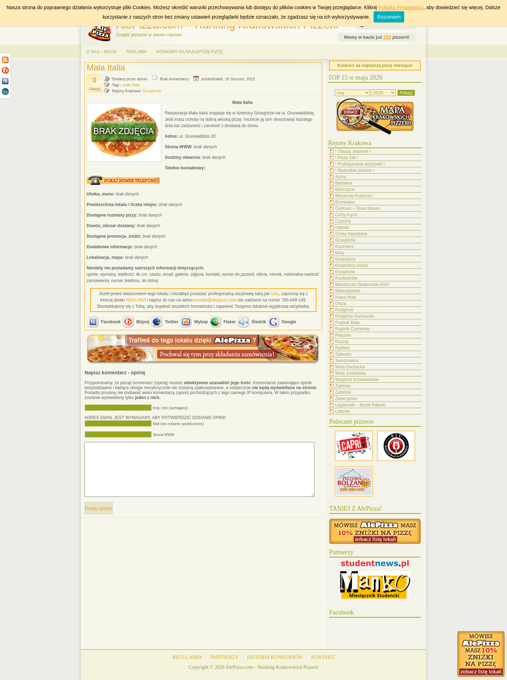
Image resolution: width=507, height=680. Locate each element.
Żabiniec (343, 385)
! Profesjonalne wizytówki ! (360, 164)
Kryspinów (345, 271)
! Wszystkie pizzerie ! (355, 170)
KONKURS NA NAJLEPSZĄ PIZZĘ (189, 51)
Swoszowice (346, 360)
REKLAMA (136, 51)
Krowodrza (345, 259)
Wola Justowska (350, 373)
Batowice (343, 183)
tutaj (275, 293)
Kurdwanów (346, 278)
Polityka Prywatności (400, 7)
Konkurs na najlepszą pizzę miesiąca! (375, 65)
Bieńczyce (345, 189)
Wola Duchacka (350, 366)
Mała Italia (106, 67)
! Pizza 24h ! (346, 157)
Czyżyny (343, 221)
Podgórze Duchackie (354, 316)
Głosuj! (94, 89)
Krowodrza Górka (351, 265)
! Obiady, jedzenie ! (353, 151)
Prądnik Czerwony (352, 328)
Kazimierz (344, 246)
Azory (340, 176)
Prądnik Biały (347, 322)
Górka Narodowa (351, 233)
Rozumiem (389, 17)
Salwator (343, 354)
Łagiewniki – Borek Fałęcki (360, 405)
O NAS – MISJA (101, 51)
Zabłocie (343, 392)
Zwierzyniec (346, 398)
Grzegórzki (151, 91)
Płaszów (343, 335)
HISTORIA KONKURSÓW (275, 657)
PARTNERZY (224, 657)
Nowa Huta (345, 297)
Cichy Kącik (346, 214)
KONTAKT (323, 657)
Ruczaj (341, 341)
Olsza (340, 303)
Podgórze (344, 309)
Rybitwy (342, 347)
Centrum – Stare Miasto (357, 208)
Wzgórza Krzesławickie (356, 379)
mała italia (131, 85)
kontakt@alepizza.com (215, 300)
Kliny (339, 252)
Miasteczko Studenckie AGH (361, 284)
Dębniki (342, 227)
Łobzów (342, 411)
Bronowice (345, 202)
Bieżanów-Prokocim (354, 195)
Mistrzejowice (348, 290)
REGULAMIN (187, 657)
